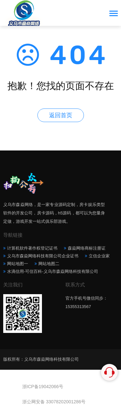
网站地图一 (17, 263)
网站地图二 (48, 263)
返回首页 (60, 115)
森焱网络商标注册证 (87, 248)
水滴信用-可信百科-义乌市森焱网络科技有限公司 (52, 271)
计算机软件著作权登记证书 (32, 248)
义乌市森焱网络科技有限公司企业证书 (42, 255)
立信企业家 (99, 255)
